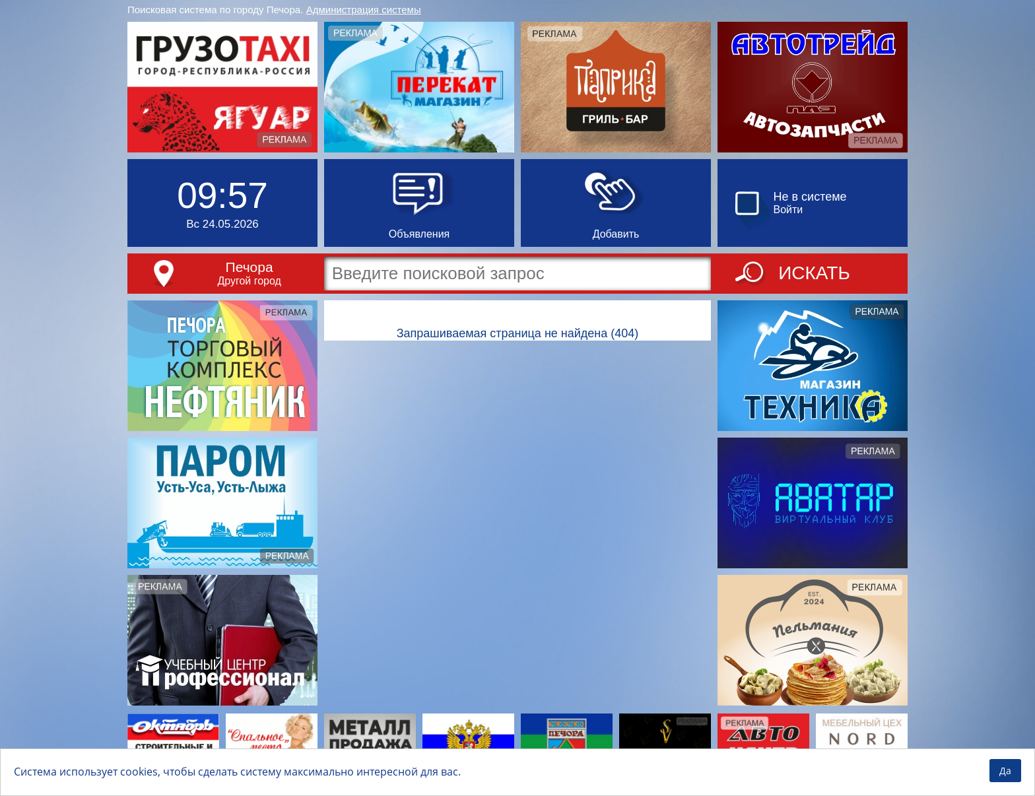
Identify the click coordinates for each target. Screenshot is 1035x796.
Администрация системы (363, 10)
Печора (249, 267)
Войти (788, 209)
